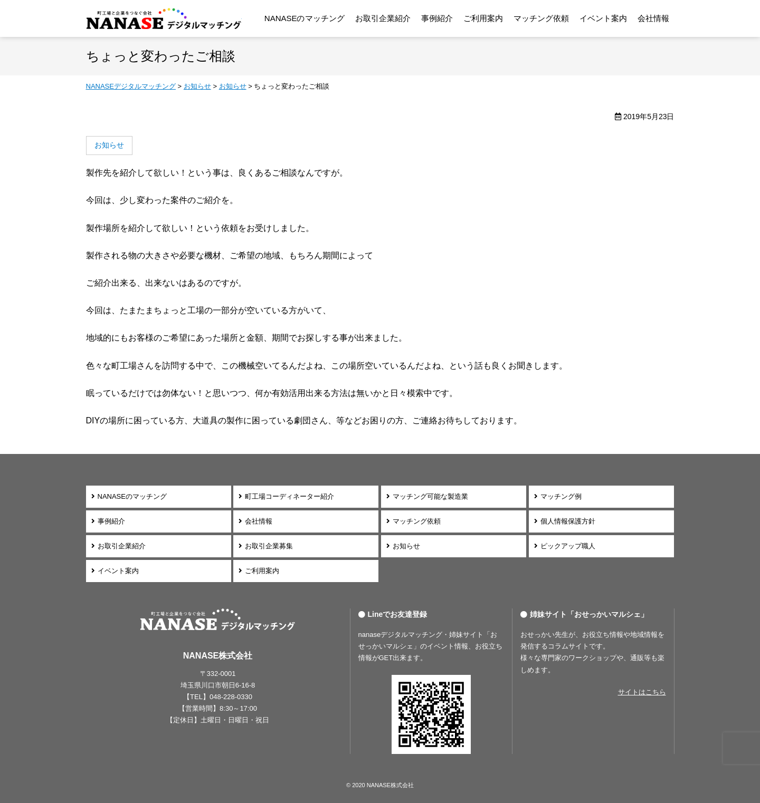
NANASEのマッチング (304, 18)
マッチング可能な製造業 (430, 496)
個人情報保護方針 (567, 521)
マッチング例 (561, 496)
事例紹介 (437, 18)
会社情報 (653, 18)
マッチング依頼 (541, 18)
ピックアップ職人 (567, 546)
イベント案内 (603, 18)
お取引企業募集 (269, 546)
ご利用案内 (483, 18)
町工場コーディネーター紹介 (289, 496)
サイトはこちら (642, 692)
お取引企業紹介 (383, 18)
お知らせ (406, 546)
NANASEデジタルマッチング (164, 18)
